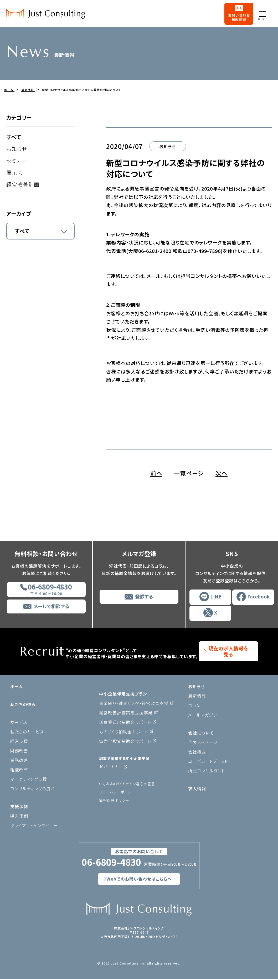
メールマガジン (202, 715)
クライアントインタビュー (34, 825)
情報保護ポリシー (114, 800)
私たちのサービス (27, 731)
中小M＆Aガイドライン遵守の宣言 (127, 783)
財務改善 (19, 750)
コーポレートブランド (208, 761)
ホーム (16, 686)
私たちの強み (23, 704)
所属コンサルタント (206, 770)
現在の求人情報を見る (228, 651)
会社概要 (197, 751)
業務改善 (19, 760)
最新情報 (197, 696)
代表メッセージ (203, 742)
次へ (221, 473)
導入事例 (19, 816)
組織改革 (19, 769)
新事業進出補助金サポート (125, 722)
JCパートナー (110, 766)
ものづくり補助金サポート (123, 731)
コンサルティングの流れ (32, 788)
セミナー (16, 160)
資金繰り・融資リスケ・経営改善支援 (133, 703)
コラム (194, 705)
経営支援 (19, 741)
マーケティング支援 (28, 779)
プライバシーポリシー (117, 792)
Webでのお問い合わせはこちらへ (139, 879)
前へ (156, 473)
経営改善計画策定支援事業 (126, 713)
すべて (13, 137)
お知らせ (16, 149)
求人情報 (197, 788)
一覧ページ (189, 473)
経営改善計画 (22, 184)
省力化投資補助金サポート (125, 741)
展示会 (14, 172)
